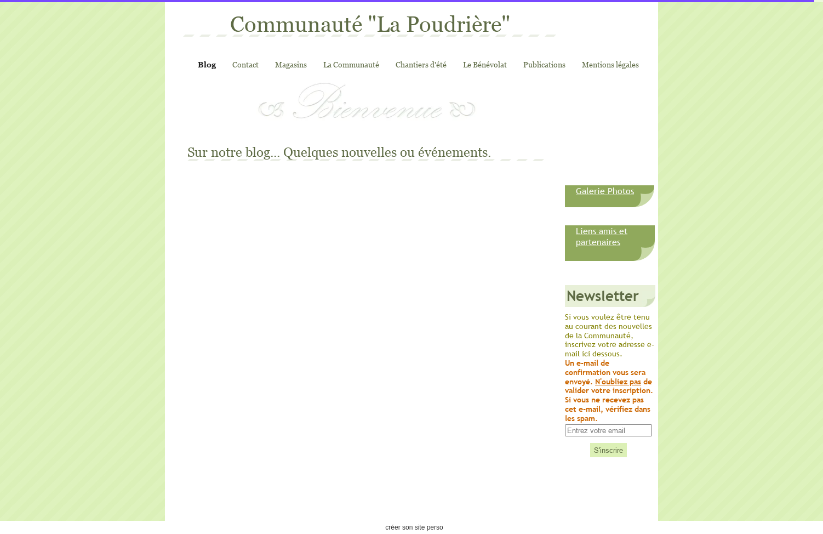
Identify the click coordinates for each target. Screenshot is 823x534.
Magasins (291, 64)
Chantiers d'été (421, 64)
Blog (207, 64)
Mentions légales (610, 64)
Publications (544, 64)
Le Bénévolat (485, 64)
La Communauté (351, 64)
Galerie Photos (605, 191)
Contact (245, 64)
